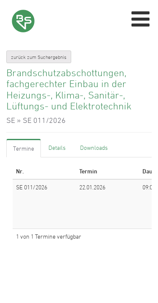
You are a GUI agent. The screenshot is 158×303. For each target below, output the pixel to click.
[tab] (23, 148)
